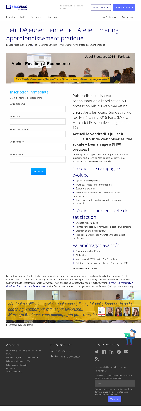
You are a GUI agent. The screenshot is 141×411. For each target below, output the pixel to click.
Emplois (21, 350)
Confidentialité (31, 357)
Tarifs (23, 17)
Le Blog (9, 44)
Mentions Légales (14, 357)
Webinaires (11, 368)
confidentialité (112, 394)
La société (10, 350)
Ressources (38, 18)
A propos (52, 17)
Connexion (126, 17)
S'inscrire (114, 399)
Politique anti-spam (14, 361)
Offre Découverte (124, 7)
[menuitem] (13, 17)
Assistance (109, 17)
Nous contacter (101, 7)
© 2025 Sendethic (14, 371)
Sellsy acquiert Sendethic (17, 365)
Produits (10, 17)
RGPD (8, 353)
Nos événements (23, 44)
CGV (28, 361)
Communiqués (34, 350)
